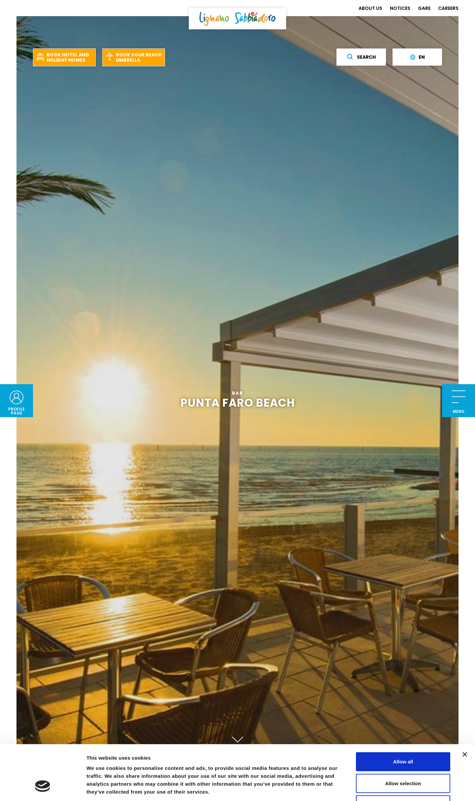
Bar (237, 393)
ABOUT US (370, 8)
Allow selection (403, 736)
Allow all (403, 714)
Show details (346, 788)
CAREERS (448, 8)
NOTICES (400, 8)
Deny (403, 757)
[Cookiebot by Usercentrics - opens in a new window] (43, 788)
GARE (424, 8)
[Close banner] (464, 707)
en (417, 57)
